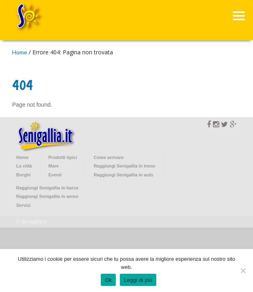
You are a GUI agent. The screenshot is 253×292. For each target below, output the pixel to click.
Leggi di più (138, 280)
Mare (54, 165)
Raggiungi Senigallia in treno (124, 165)
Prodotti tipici (63, 157)
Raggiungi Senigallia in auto (123, 174)
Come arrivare (108, 157)
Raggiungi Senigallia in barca (47, 187)
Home (19, 52)
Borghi (23, 174)
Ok (108, 280)
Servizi (23, 205)
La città (24, 165)
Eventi (55, 174)
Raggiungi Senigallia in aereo (47, 196)
